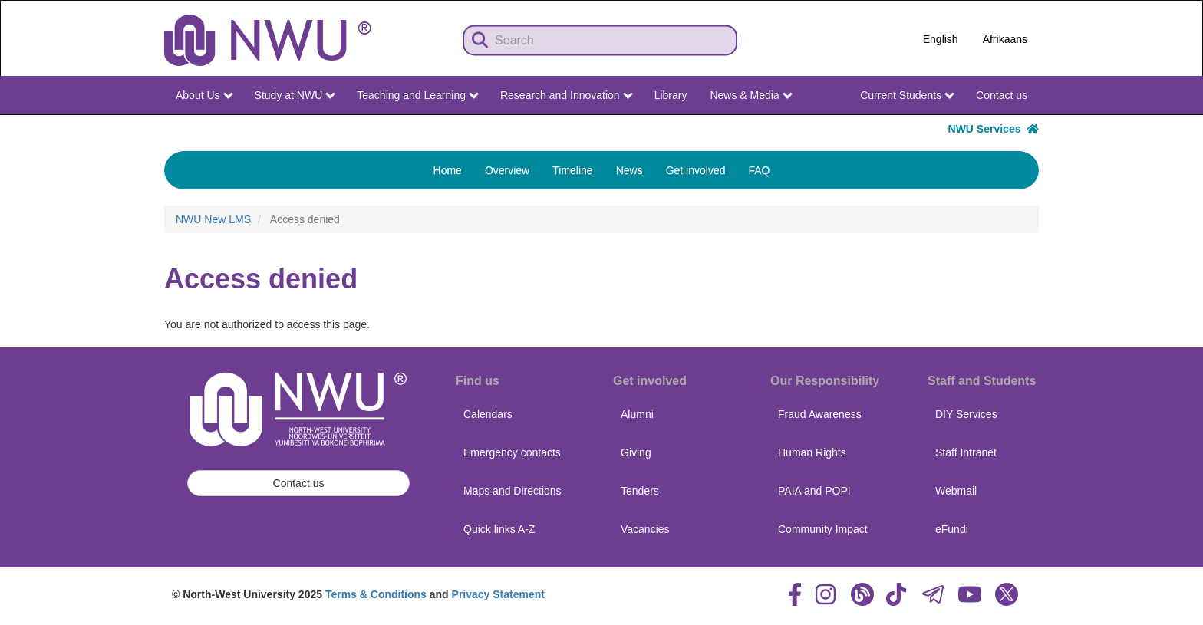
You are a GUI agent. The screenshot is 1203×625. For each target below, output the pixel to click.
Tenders (640, 491)
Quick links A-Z (499, 529)
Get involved (696, 170)
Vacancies (645, 529)
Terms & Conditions (376, 594)
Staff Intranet (966, 452)
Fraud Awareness (820, 414)
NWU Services (993, 129)
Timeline (572, 170)
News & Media (751, 95)
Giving (636, 452)
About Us (204, 95)
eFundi (951, 529)
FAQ (759, 170)
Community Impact (823, 529)
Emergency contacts (512, 452)
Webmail (956, 491)
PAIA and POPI (814, 491)
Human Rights (812, 452)
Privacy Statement (498, 594)
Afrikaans (1005, 39)
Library (670, 95)
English (940, 39)
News (629, 170)
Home (447, 170)
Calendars (488, 414)
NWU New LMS (213, 219)
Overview (507, 170)
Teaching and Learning (418, 95)
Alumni (637, 414)
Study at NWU (295, 95)
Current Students (907, 95)
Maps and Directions (512, 491)
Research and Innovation (566, 95)
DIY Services (966, 414)
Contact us (1001, 95)
